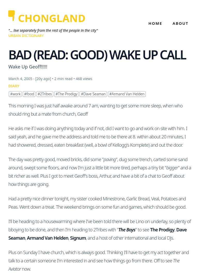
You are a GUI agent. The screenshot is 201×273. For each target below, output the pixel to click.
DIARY (13, 85)
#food (29, 93)
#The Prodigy (67, 93)
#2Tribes (45, 93)
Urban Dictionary (26, 35)
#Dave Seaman (93, 93)
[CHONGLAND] (53, 18)
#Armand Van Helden (126, 93)
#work (15, 93)
